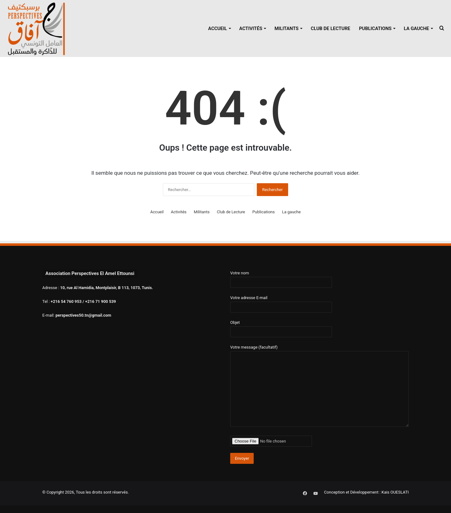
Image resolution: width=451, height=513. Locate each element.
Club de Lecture (330, 28)
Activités (250, 28)
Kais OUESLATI (395, 492)
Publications (375, 28)
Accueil (217, 28)
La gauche (416, 28)
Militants (286, 28)
